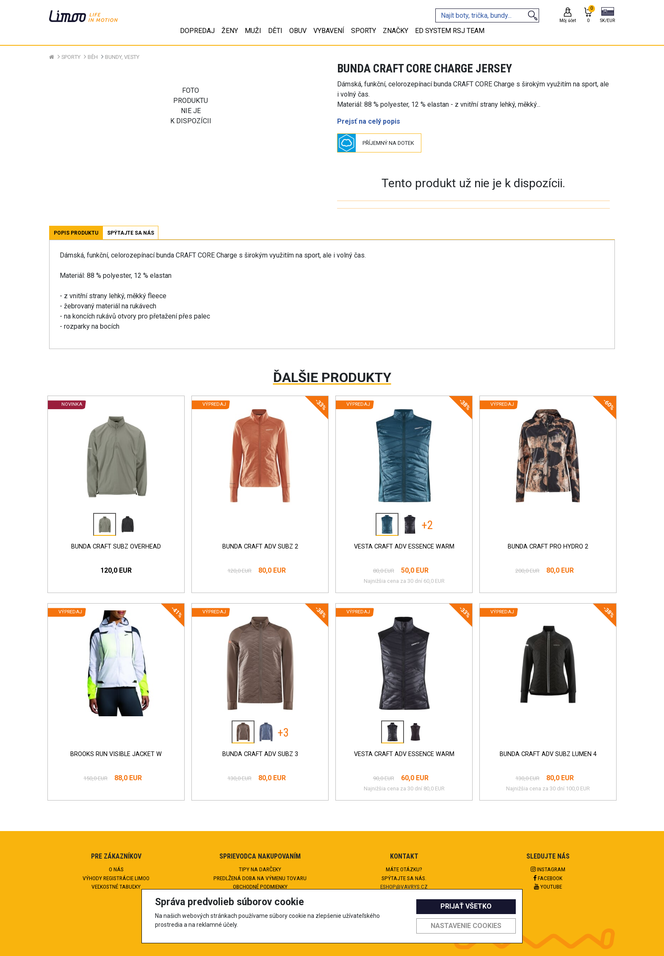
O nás (116, 869)
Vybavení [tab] (328, 31)
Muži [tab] (253, 31)
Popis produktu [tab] (76, 233)
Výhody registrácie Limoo (116, 878)
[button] (607, 15)
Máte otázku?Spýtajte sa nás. (404, 873)
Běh (93, 57)
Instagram (548, 869)
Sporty (70, 57)
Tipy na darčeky (260, 869)
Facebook (548, 878)
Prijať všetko (466, 906)
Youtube (548, 886)
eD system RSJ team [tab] (449, 31)
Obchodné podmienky (260, 886)
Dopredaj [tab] (197, 31)
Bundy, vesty (122, 57)
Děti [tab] (275, 31)
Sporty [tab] (363, 31)
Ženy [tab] (229, 31)
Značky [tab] (395, 31)
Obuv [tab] (298, 31)
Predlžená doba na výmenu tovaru (260, 878)
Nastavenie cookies (466, 926)
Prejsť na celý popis (368, 121)
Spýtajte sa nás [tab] (130, 233)
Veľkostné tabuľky (116, 886)
